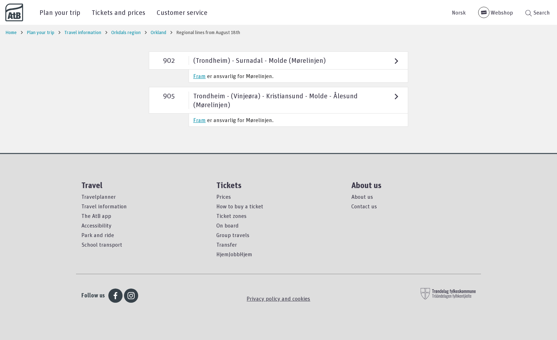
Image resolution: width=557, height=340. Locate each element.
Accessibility (96, 225)
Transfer (226, 244)
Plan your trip (59, 12)
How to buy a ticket (239, 206)
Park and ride (97, 234)
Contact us (364, 206)
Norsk (459, 12)
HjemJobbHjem (234, 254)
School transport (101, 244)
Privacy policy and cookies (278, 298)
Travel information (104, 206)
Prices (223, 196)
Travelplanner (98, 196)
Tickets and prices (118, 12)
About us (362, 196)
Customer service (182, 12)
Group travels (232, 234)
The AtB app (96, 215)
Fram (199, 75)
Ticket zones (231, 215)
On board (227, 225)
